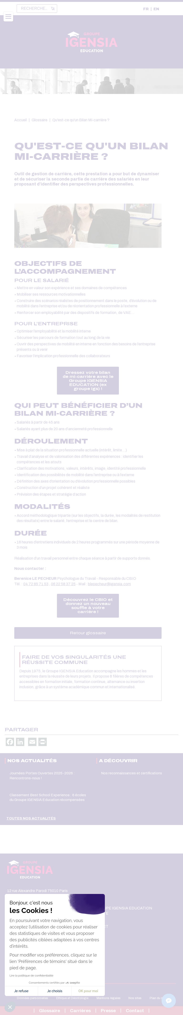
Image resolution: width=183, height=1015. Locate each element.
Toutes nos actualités (31, 818)
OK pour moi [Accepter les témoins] (44, 991)
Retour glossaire (88, 633)
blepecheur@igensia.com (109, 584)
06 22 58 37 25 (63, 584)
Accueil (20, 120)
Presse (108, 1011)
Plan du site (158, 998)
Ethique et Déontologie (72, 998)
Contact (135, 1011)
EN (156, 9)
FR (146, 9)
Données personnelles (32, 998)
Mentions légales (109, 998)
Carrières (80, 1011)
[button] (10, 1007)
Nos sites (135, 998)
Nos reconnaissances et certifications (131, 773)
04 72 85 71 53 (35, 584)
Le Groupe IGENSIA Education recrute (120, 910)
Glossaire (39, 120)
